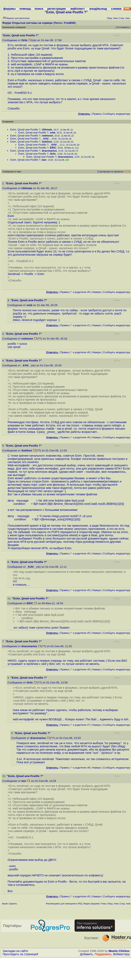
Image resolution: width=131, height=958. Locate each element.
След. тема (125, 904)
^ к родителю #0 (80, 292)
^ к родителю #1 (80, 325)
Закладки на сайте (15, 951)
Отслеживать (123, 27)
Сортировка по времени (110, 171)
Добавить (86, 954)
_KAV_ (46, 138)
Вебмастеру (121, 954)
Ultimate (47, 129)
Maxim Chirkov (119, 951)
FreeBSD (69, 22)
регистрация (56, 8)
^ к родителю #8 (80, 767)
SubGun (47, 141)
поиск (39, 8)
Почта (58, 22)
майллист (78, 8)
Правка (96, 113)
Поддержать (103, 954)
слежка (116, 8)
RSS (127, 171)
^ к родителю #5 (80, 590)
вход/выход (98, 8)
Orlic (24, 40)
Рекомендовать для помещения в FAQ (64, 904)
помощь (25, 8)
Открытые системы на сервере (32, 22)
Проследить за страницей (20, 954)
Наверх (96, 292)
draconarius (49, 150)
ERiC (53, 147)
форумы (9, 8)
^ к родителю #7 (80, 724)
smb (52, 132)
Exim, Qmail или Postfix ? (25, 129)
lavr (44, 159)
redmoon (47, 135)
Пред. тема (113, 904)
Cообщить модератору (116, 113)
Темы (103, 904)
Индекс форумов (91, 904)
